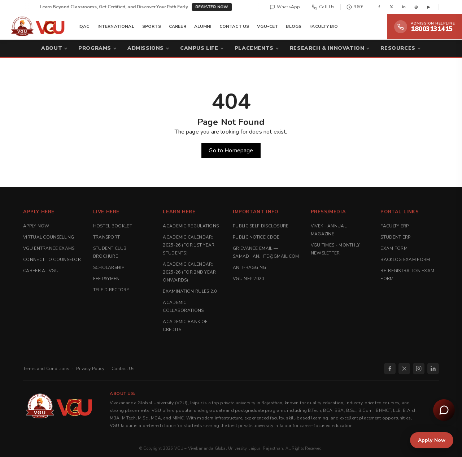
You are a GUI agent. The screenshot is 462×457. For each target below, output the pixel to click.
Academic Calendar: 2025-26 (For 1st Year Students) (188, 245)
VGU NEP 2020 (248, 279)
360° (354, 7)
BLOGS (293, 26)
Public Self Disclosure (261, 226)
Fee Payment (107, 279)
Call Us (323, 7)
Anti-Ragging (249, 267)
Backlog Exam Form (405, 259)
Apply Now (36, 226)
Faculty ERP (394, 226)
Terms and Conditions (46, 368)
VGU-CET (267, 26)
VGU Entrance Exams (48, 248)
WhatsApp (285, 7)
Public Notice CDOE (256, 237)
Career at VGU (40, 271)
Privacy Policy (90, 368)
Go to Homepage (231, 150)
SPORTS (151, 26)
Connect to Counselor (52, 259)
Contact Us (123, 368)
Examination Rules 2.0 (190, 291)
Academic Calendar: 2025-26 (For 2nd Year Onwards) (189, 272)
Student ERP (395, 237)
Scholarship (108, 267)
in (404, 7)
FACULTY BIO (323, 26)
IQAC (84, 26)
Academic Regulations (191, 226)
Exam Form (393, 248)
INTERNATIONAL (115, 26)
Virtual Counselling (48, 237)
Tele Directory (111, 290)
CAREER (177, 26)
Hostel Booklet (112, 226)
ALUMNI (203, 26)
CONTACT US (234, 26)
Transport (106, 237)
